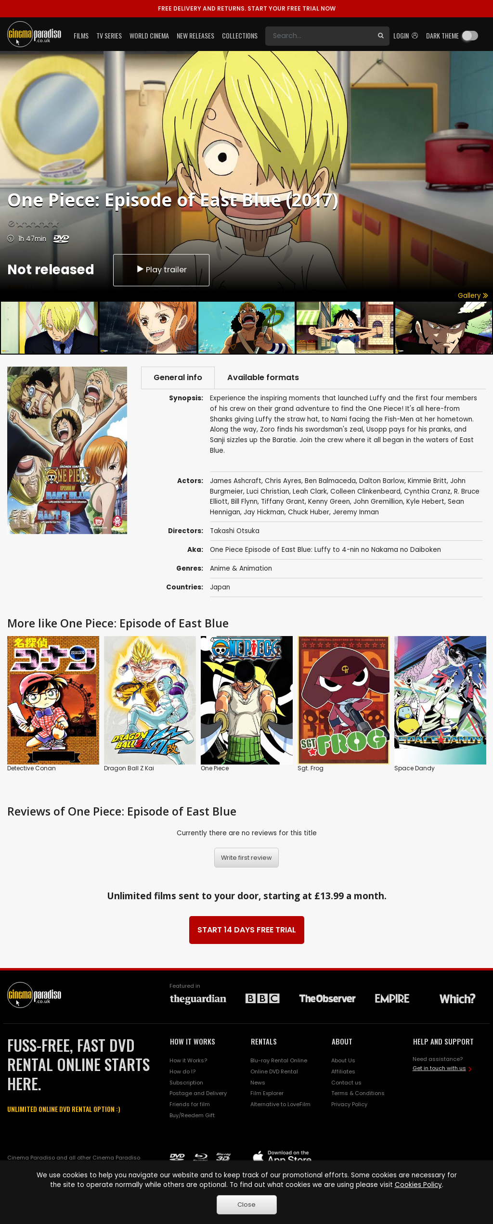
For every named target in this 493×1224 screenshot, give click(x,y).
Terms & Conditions (358, 1093)
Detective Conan (31, 768)
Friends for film (189, 1104)
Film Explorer (267, 1093)
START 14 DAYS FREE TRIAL (246, 929)
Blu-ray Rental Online (278, 1060)
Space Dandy (414, 768)
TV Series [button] (109, 35)
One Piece (215, 768)
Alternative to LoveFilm (280, 1104)
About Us (343, 1060)
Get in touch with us (439, 1068)
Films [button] (81, 35)
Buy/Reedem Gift (192, 1115)
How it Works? (188, 1060)
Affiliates (343, 1071)
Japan (220, 587)
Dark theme (442, 35)
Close (246, 1204)
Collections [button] (240, 35)
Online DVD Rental (274, 1071)
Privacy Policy (349, 1104)
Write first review (246, 858)
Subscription (186, 1082)
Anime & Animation (241, 568)
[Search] (318, 36)
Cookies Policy (418, 1184)
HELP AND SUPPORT (443, 1041)
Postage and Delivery (198, 1093)
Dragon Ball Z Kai (129, 768)
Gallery (473, 295)
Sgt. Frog (311, 768)
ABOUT (342, 1041)
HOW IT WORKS (192, 1041)
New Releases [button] (195, 35)
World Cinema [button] (149, 35)
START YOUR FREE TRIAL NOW (247, 8)
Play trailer (161, 269)
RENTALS (264, 1041)
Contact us (346, 1082)
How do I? (182, 1071)
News (257, 1082)
